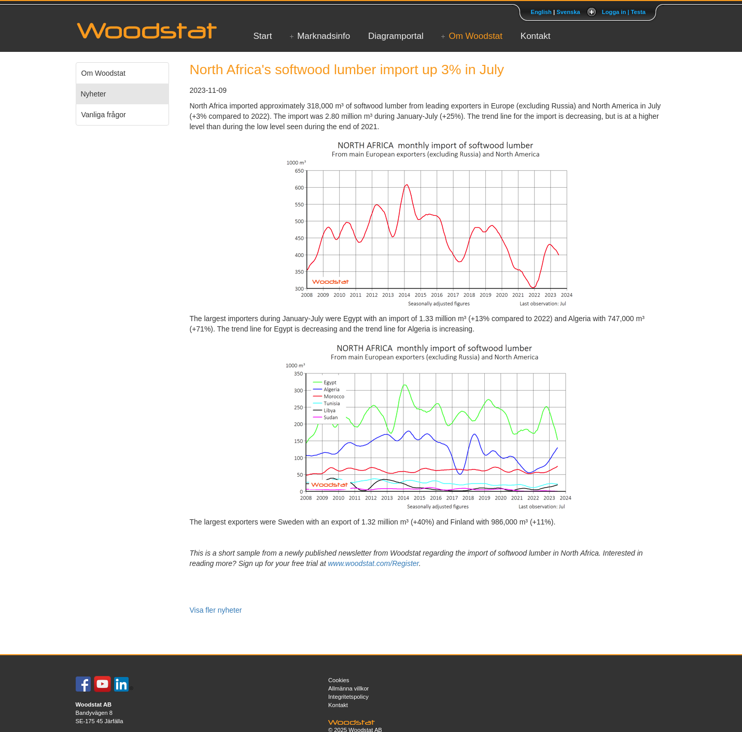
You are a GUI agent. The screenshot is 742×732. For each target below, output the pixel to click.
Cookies (338, 680)
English (540, 12)
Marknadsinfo (323, 36)
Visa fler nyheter (216, 610)
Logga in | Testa (624, 12)
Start (263, 36)
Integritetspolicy (348, 697)
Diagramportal (396, 36)
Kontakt (536, 36)
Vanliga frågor (103, 115)
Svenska (568, 12)
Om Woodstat (475, 36)
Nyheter (93, 94)
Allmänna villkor (348, 688)
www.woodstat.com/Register (373, 563)
